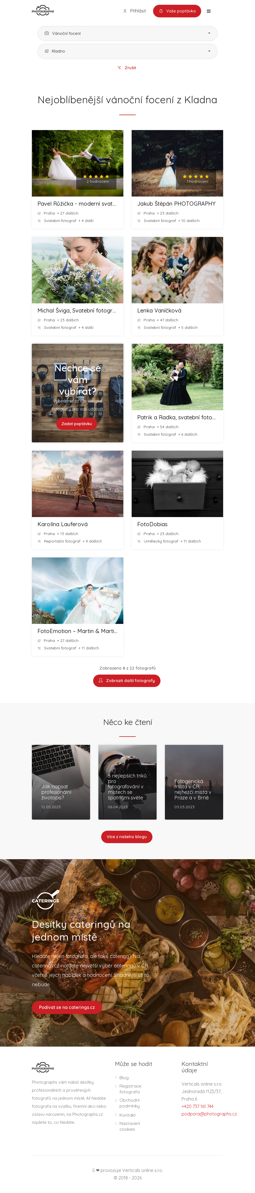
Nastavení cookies (129, 1126)
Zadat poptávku (76, 424)
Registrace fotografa (130, 1089)
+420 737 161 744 (197, 1106)
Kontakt (127, 1115)
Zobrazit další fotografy (127, 681)
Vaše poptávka (177, 11)
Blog (124, 1078)
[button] (127, 33)
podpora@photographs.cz (209, 1114)
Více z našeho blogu (127, 837)
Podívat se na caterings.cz (67, 1007)
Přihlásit (134, 11)
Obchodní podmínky (129, 1103)
